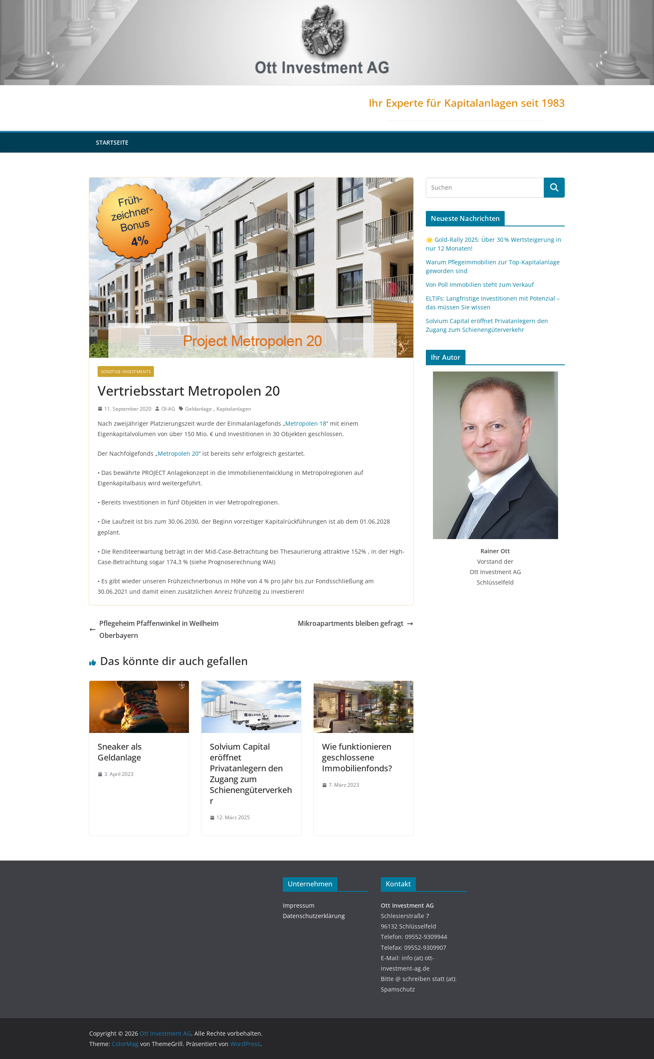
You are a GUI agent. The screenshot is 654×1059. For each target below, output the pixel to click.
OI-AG (168, 408)
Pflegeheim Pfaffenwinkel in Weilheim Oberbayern (154, 629)
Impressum (298, 905)
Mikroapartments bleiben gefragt (355, 623)
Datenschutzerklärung (314, 916)
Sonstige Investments (126, 371)
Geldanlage (198, 408)
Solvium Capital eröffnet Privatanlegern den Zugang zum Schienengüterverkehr (251, 773)
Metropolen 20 (178, 453)
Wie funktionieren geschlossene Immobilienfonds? (357, 757)
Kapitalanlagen (233, 408)
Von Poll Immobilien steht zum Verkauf (480, 285)
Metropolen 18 (305, 423)
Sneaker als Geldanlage (120, 752)
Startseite (112, 142)
